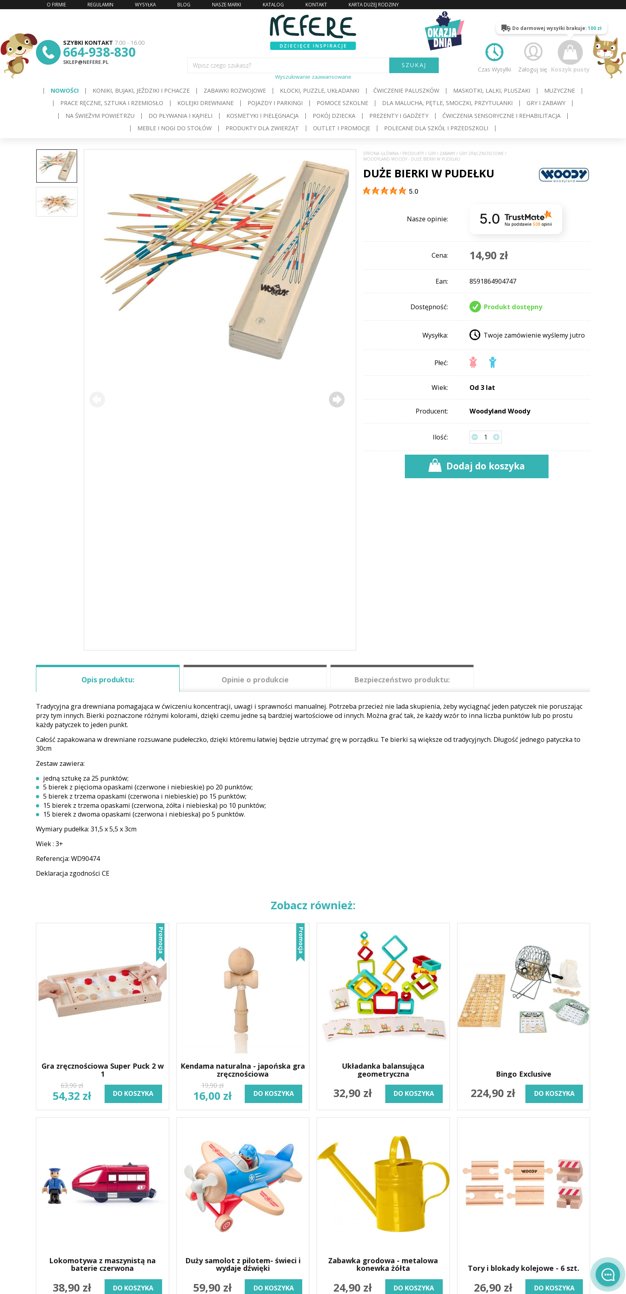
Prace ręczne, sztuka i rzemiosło (111, 103)
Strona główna (380, 153)
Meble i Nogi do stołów (174, 128)
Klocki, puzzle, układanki (319, 90)
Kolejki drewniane (205, 103)
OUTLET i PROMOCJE (341, 128)
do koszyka (133, 1093)
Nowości (65, 90)
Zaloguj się (532, 56)
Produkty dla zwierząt (262, 128)
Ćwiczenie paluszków (406, 90)
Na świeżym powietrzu (100, 115)
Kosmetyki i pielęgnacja (262, 115)
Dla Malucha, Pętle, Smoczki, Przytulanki (447, 103)
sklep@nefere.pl (86, 62)
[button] (336, 399)
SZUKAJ (414, 65)
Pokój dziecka (334, 115)
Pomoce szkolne (342, 103)
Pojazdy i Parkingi (275, 103)
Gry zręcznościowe (481, 153)
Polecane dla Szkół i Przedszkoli (436, 128)
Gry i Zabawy (546, 103)
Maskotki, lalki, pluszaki (491, 90)
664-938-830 (99, 51)
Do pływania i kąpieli (180, 115)
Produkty (413, 153)
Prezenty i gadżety (398, 115)
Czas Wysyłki (494, 56)
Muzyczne (559, 90)
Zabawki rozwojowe (235, 90)
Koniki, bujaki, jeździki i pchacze (141, 90)
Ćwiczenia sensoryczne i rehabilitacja (501, 115)
